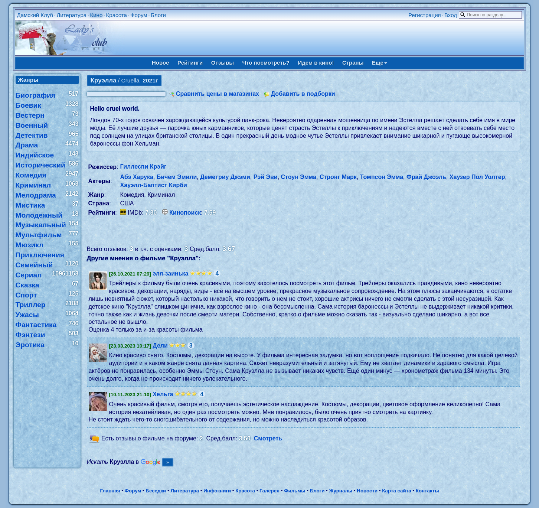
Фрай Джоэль (426, 177)
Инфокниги (217, 491)
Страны (353, 62)
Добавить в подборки (303, 94)
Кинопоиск (185, 212)
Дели (160, 345)
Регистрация (424, 15)
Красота (116, 15)
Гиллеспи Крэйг (143, 166)
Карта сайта (396, 491)
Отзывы (222, 62)
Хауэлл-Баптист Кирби (153, 185)
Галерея (269, 491)
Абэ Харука (136, 177)
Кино (96, 15)
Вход (450, 15)
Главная (110, 491)
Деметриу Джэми (225, 177)
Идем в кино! (316, 62)
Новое (160, 62)
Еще (379, 62)
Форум (138, 15)
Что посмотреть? (266, 62)
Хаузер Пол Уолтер (477, 177)
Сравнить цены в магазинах (217, 94)
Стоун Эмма (299, 177)
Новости (367, 491)
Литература (71, 15)
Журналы (340, 491)
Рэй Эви (266, 177)
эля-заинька (170, 273)
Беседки (156, 491)
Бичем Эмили (177, 177)
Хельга (163, 394)
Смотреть (268, 439)
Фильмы (294, 491)
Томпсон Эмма (381, 177)
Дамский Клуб (35, 15)
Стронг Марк (338, 177)
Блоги (158, 15)
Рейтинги (190, 62)
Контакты (427, 491)
